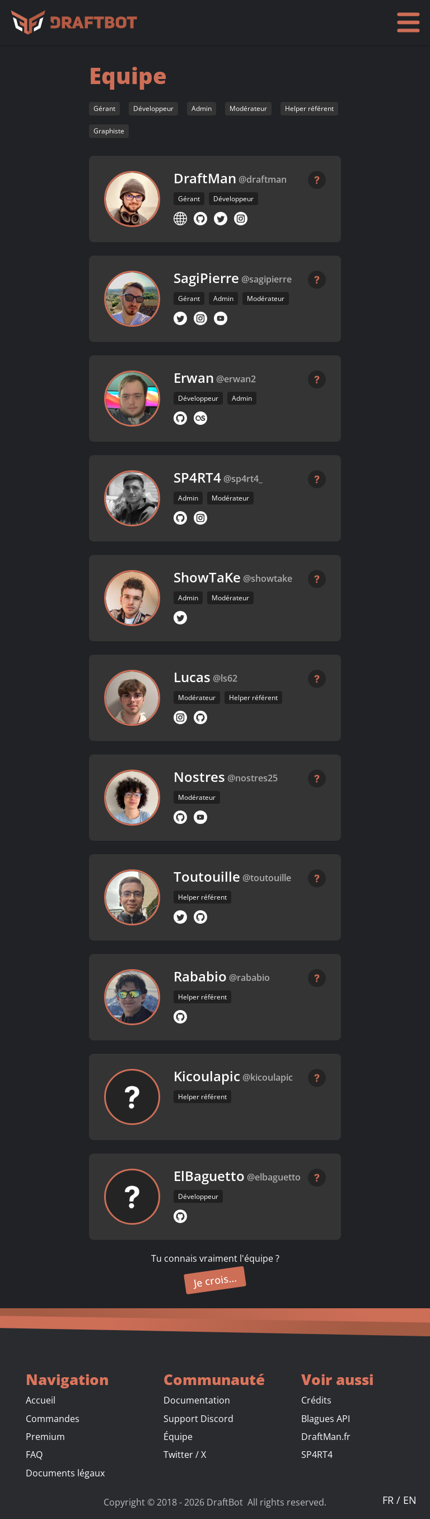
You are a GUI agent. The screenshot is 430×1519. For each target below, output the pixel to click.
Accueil (40, 1400)
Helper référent (309, 108)
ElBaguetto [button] (209, 1176)
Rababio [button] (200, 976)
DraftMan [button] (205, 178)
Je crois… (215, 1280)
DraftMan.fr (325, 1437)
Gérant (104, 108)
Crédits (316, 1400)
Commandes (53, 1419)
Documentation (196, 1400)
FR (389, 1500)
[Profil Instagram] (240, 218)
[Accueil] (77, 22)
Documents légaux (65, 1473)
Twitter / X (184, 1454)
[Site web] (180, 218)
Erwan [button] (194, 378)
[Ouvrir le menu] (408, 22)
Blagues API (325, 1419)
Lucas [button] (192, 677)
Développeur (153, 108)
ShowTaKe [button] (207, 577)
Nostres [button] (199, 777)
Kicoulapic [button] (207, 1076)
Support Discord (198, 1419)
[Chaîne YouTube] (220, 318)
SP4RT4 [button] (197, 477)
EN (410, 1500)
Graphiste (109, 131)
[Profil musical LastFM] (200, 418)
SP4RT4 (317, 1454)
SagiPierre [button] (206, 278)
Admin (201, 108)
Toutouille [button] (207, 876)
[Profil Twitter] (220, 218)
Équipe (178, 1437)
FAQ (34, 1454)
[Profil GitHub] (200, 218)
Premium (45, 1437)
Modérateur (248, 108)
